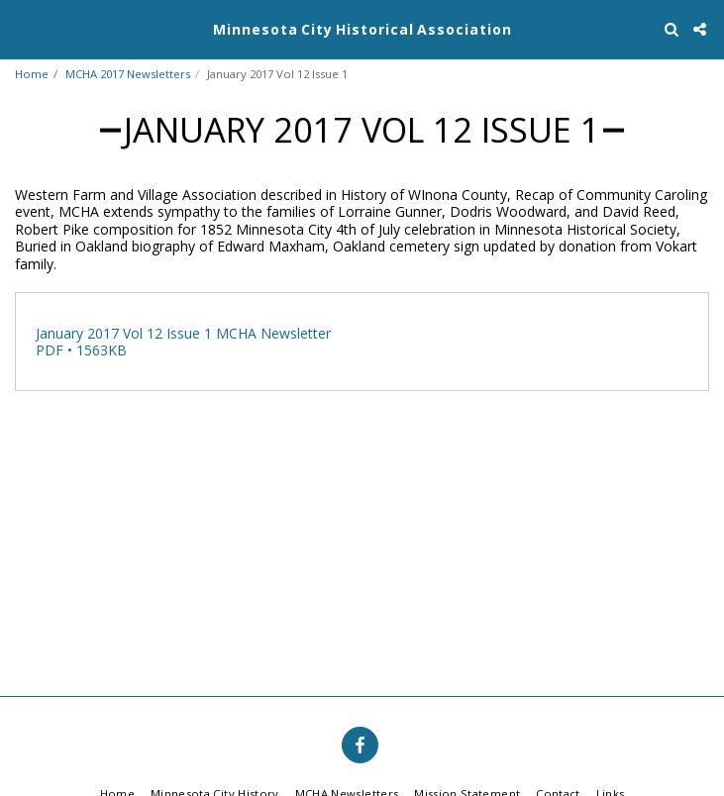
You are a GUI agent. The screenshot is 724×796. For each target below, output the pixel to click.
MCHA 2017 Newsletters (127, 73)
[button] (22, 28)
